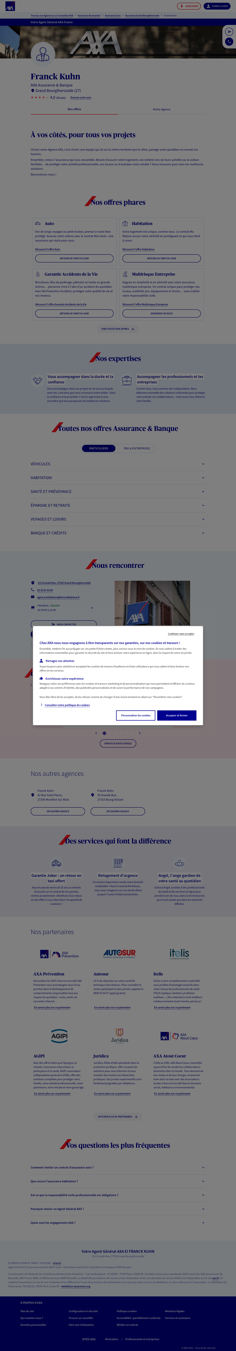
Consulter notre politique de (67, 705)
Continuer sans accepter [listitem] (181, 633)
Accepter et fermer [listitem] (177, 715)
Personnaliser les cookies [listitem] (135, 715)
